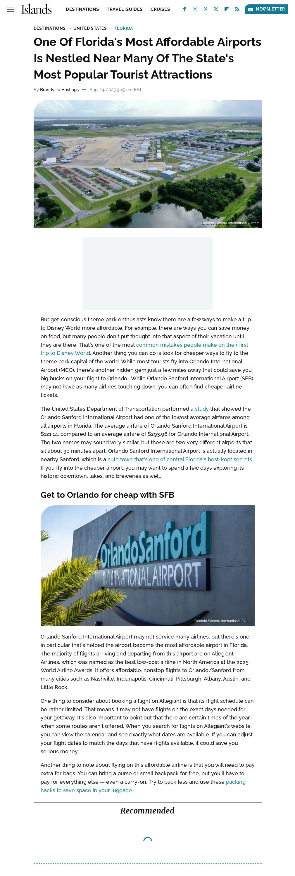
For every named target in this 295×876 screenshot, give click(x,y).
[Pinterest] (205, 10)
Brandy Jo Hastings (59, 89)
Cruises (160, 9)
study (202, 409)
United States (90, 28)
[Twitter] (216, 10)
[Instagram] (195, 10)
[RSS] (237, 10)
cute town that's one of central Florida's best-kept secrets (180, 459)
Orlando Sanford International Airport (229, 223)
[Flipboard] (227, 10)
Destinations (82, 9)
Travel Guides (125, 9)
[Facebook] (184, 10)
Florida (124, 28)
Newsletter (266, 9)
